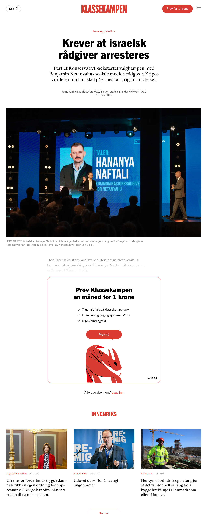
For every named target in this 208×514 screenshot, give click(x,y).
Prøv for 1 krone (177, 8)
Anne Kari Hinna (71, 91)
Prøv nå (104, 334)
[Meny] (199, 9)
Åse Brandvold (122, 91)
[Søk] (13, 8)
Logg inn (118, 392)
